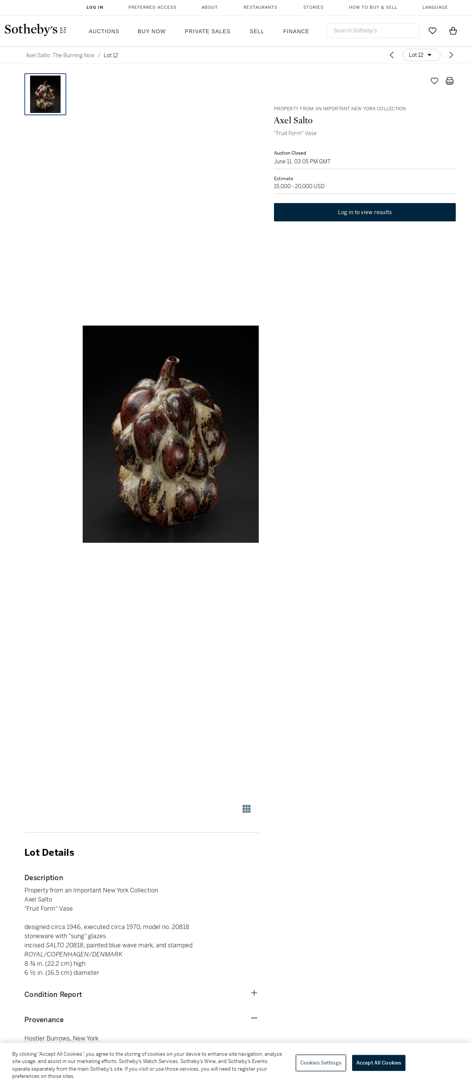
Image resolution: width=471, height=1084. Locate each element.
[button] (171, 434)
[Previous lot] (391, 55)
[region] (235, 1063)
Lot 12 (111, 55)
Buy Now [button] (152, 31)
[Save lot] (434, 81)
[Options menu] (421, 55)
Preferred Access (152, 7)
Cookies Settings (320, 1063)
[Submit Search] (411, 30)
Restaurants (260, 7)
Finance (296, 31)
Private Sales (208, 31)
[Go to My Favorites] (432, 30)
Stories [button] (313, 7)
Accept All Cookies (378, 1063)
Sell (257, 31)
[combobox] (373, 30)
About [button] (210, 7)
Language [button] (435, 7)
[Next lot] (451, 55)
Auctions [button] (104, 31)
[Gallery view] (246, 808)
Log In (95, 7)
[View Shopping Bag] (453, 30)
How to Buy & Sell (373, 7)
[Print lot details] (450, 81)
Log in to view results (365, 212)
